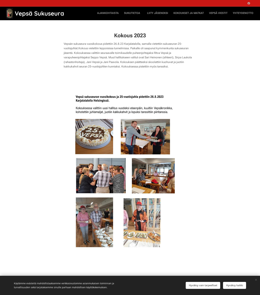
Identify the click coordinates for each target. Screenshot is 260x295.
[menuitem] (226, 13)
